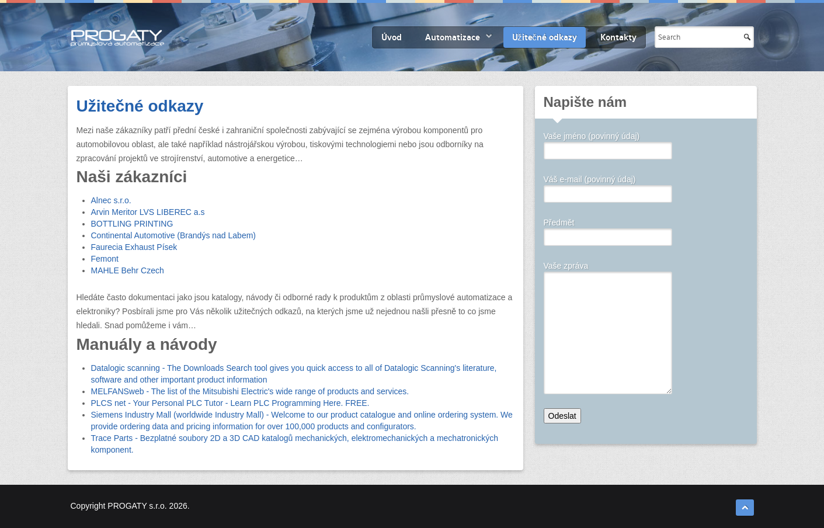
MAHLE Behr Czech (127, 270)
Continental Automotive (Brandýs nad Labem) (173, 235)
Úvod (391, 37)
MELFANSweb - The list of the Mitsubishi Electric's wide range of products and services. (250, 391)
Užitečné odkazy (544, 37)
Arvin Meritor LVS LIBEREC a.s (148, 212)
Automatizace (452, 37)
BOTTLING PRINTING (132, 223)
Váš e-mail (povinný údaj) (608, 187)
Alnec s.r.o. (111, 200)
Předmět (608, 231)
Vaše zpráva (608, 271)
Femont (105, 258)
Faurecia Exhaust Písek (134, 247)
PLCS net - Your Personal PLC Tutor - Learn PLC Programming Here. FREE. (230, 403)
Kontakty (618, 37)
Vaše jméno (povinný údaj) (608, 144)
